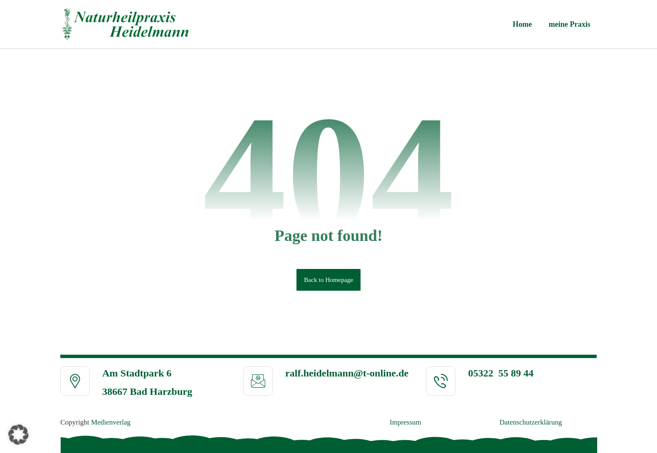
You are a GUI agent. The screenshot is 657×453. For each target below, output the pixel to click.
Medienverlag (110, 422)
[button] (18, 434)
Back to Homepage (328, 279)
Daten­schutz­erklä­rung (530, 422)
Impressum (406, 422)
